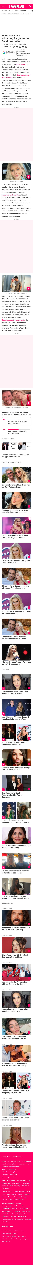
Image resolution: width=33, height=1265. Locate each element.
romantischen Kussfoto (10, 195)
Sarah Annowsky (20, 44)
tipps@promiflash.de (12, 457)
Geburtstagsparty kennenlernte (13, 320)
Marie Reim (20, 64)
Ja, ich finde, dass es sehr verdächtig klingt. (17, 422)
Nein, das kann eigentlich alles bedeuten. (17, 432)
